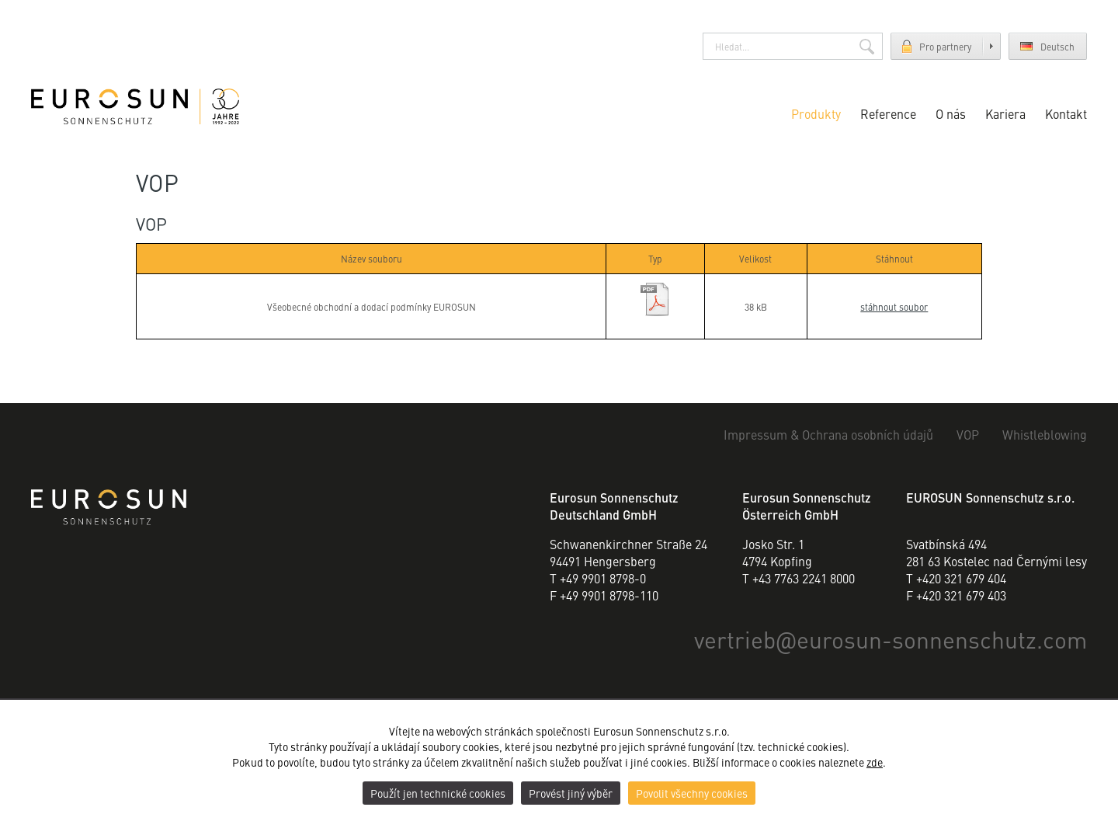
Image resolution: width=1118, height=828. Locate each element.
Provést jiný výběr (571, 793)
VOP (968, 434)
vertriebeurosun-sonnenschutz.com (890, 638)
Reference (888, 113)
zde (874, 762)
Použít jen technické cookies (437, 793)
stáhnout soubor (894, 307)
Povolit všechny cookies (692, 793)
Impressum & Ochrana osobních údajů (828, 434)
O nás (951, 113)
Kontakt (1066, 113)
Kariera (1005, 113)
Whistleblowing (1044, 434)
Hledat (867, 46)
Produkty (816, 113)
